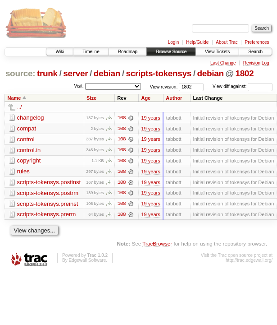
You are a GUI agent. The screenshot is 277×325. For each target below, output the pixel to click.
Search (255, 51)
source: (20, 73)
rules (23, 171)
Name (14, 98)
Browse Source (171, 51)
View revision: (164, 86)
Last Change (223, 62)
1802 (244, 73)
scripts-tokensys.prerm (46, 215)
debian (107, 73)
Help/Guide (197, 42)
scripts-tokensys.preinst (47, 204)
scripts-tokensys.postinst (49, 182)
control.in (29, 150)
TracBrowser (157, 244)
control (26, 139)
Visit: (79, 86)
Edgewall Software (87, 261)
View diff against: (242, 86)
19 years (150, 118)
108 (122, 117)
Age (145, 98)
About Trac (226, 42)
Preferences (257, 42)
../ (19, 107)
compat (26, 128)
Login (173, 42)
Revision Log (256, 62)
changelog (30, 117)
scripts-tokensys (158, 73)
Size (91, 98)
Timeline (90, 51)
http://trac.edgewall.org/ (249, 261)
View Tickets (217, 51)
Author (174, 98)
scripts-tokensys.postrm (48, 193)
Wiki (59, 51)
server (75, 73)
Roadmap (127, 51)
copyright (29, 161)
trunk (47, 73)
